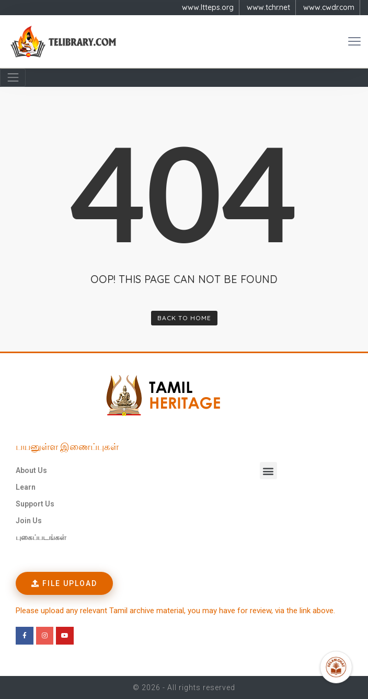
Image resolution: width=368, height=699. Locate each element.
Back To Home (184, 318)
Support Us (35, 504)
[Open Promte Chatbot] (336, 667)
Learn (26, 487)
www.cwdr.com (328, 7)
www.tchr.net (268, 7)
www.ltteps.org (208, 7)
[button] (268, 470)
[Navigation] (13, 78)
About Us (31, 470)
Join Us (29, 520)
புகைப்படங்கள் (41, 537)
